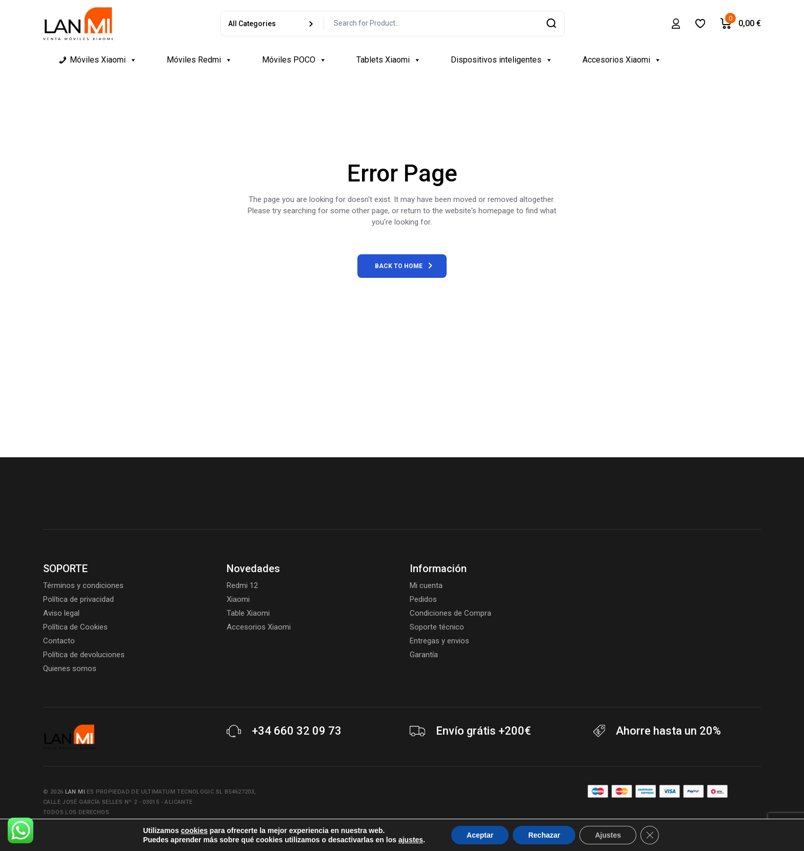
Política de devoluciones (84, 654)
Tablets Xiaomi (388, 60)
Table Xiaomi (248, 613)
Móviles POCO (294, 60)
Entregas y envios (439, 640)
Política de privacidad (78, 599)
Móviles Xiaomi (103, 60)
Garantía (424, 654)
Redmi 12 (242, 585)
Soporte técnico (437, 627)
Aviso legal (61, 613)
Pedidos (423, 599)
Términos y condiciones (83, 585)
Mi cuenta (426, 585)
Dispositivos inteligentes (502, 60)
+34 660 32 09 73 (296, 730)
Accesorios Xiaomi (621, 60)
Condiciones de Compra (450, 613)
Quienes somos (69, 668)
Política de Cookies (75, 627)
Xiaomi (238, 599)
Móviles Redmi (199, 60)
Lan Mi (75, 791)
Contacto (59, 640)
